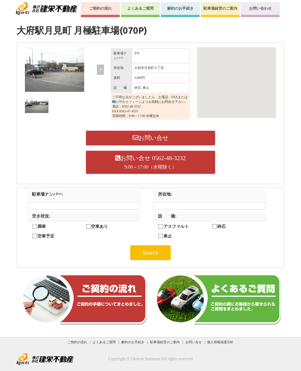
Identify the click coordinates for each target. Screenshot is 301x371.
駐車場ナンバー (47, 194)
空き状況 (41, 216)
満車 (41, 226)
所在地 (165, 194)
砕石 (221, 226)
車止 (167, 236)
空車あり (99, 226)
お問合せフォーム (127, 102)
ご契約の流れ (100, 8)
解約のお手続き (180, 8)
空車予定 (45, 236)
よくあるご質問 (140, 8)
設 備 (167, 216)
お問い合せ (151, 138)
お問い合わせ (260, 8)
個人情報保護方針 (220, 342)
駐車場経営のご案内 (220, 8)
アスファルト (176, 226)
